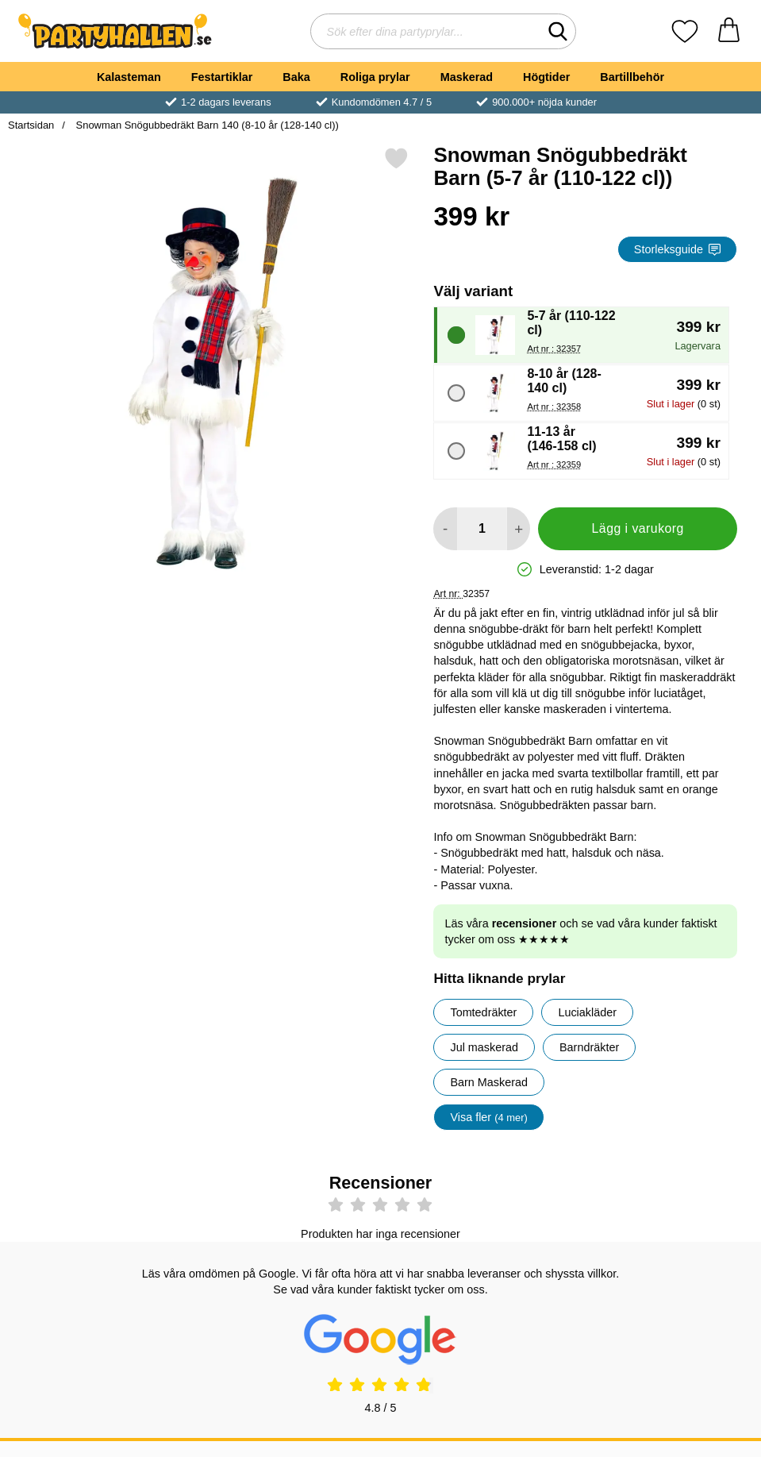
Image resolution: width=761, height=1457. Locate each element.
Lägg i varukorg (638, 528)
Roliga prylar (375, 77)
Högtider (546, 77)
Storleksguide (677, 249)
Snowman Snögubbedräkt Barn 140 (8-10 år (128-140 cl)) (206, 125)
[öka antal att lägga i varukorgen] (518, 528)
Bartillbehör (632, 77)
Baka (295, 77)
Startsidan (31, 125)
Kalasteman (129, 77)
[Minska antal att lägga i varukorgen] (444, 528)
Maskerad (466, 77)
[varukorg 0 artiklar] (729, 31)
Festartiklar (222, 77)
